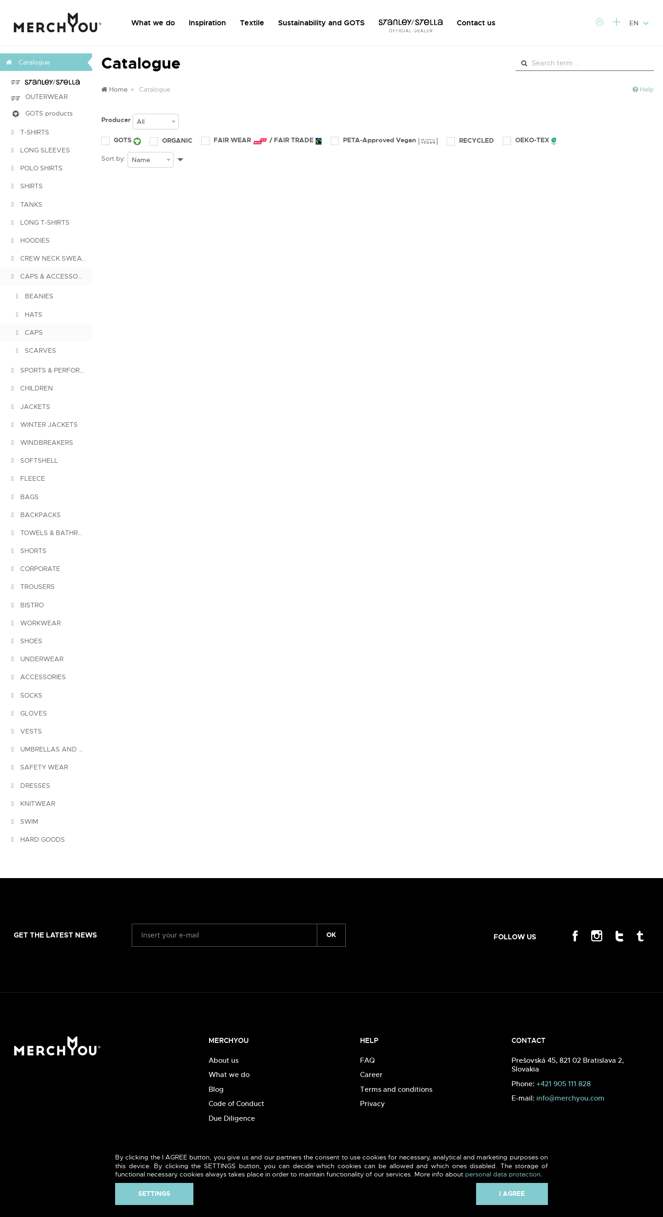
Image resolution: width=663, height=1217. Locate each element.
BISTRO (28, 605)
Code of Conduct (236, 1103)
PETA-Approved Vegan (384, 140)
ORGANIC (171, 140)
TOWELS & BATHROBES (52, 533)
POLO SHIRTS (37, 168)
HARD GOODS (38, 839)
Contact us (476, 23)
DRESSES (31, 785)
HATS (29, 314)
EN (639, 23)
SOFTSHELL (35, 460)
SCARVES (36, 350)
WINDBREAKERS (42, 442)
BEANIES (34, 296)
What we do (153, 23)
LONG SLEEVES (41, 150)
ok (331, 935)
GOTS (121, 140)
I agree (512, 1193)
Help (643, 89)
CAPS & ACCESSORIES (52, 276)
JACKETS (31, 406)
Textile (252, 23)
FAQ (367, 1060)
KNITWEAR (33, 803)
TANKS (27, 204)
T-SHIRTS (30, 132)
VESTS (27, 731)
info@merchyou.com (570, 1098)
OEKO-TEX (529, 140)
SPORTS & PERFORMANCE (52, 370)
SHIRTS (27, 186)
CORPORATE (36, 569)
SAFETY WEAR (40, 767)
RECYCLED (470, 140)
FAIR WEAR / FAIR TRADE (261, 140)
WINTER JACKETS (45, 424)
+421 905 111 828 (563, 1083)
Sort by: (113, 158)
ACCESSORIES (39, 677)
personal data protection (503, 1174)
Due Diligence (232, 1118)
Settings (154, 1193)
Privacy (372, 1103)
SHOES (27, 641)
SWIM (25, 821)
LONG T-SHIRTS (41, 222)
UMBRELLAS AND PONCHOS (52, 749)
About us (223, 1060)
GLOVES (29, 713)
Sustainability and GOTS (321, 23)
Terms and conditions (396, 1089)
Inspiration (207, 23)
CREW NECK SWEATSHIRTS (52, 258)
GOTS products (42, 113)
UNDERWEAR (38, 659)
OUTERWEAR (40, 97)
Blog (216, 1089)
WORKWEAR (36, 623)
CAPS (29, 332)
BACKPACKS (36, 515)
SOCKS (27, 695)
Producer (116, 120)
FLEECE (28, 478)
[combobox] (156, 121)
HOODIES (31, 240)
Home (114, 89)
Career (371, 1074)
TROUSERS (33, 586)
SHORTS (29, 551)
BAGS (25, 497)
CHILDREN (32, 388)
